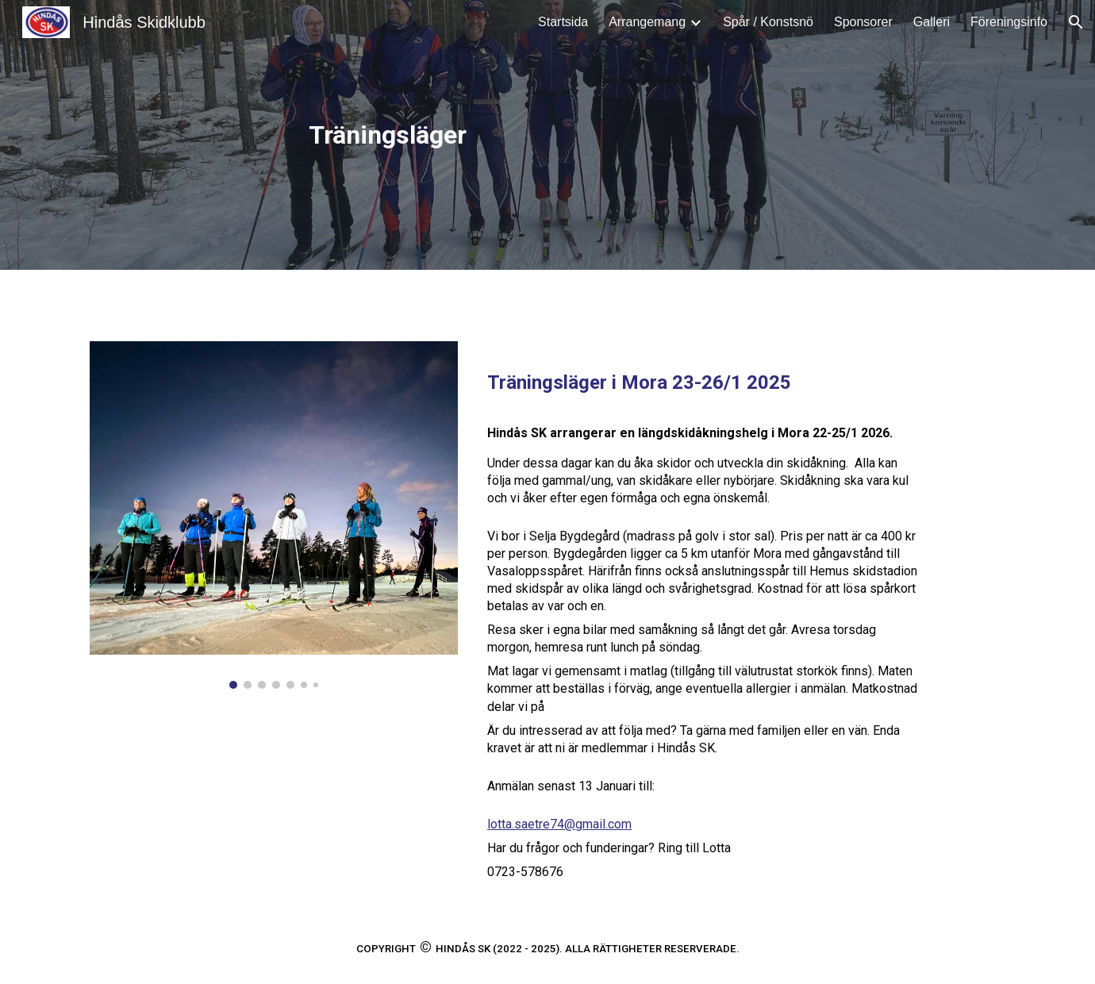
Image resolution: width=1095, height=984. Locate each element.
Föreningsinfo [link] (1008, 22)
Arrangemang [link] (647, 22)
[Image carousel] (274, 515)
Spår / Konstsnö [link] (768, 22)
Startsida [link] (563, 22)
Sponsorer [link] (863, 22)
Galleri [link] (931, 22)
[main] (390, 135)
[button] (1076, 22)
